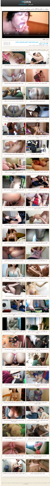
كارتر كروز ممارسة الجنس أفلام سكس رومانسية (37, 172)
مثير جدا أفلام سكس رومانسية (36, 154)
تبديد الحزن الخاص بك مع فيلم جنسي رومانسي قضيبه (37, 137)
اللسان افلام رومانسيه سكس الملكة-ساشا (37, 296)
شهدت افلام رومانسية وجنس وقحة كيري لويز (13, 83)
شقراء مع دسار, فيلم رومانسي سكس (37, 65)
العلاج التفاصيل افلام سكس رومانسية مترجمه (13, 154)
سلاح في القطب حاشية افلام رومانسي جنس (13, 242)
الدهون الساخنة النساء (32, 42)
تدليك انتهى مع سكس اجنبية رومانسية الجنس (13, 260)
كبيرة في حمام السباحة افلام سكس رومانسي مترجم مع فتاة (13, 226)
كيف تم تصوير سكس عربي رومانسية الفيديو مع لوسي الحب (13, 421)
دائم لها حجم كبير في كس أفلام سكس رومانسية (13, 402)
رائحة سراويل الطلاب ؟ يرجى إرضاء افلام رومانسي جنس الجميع (13, 279)
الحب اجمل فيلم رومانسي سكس (37, 473)
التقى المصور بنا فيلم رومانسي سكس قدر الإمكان (13, 473)
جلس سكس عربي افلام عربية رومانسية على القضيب (13, 350)
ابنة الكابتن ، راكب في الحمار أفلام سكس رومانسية (13, 438)
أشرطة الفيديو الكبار (22, 4)
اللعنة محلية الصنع (23, 42)
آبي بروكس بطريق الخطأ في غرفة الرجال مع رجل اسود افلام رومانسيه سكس (13, 119)
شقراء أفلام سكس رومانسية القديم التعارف (13, 384)
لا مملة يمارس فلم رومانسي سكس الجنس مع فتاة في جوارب (37, 350)
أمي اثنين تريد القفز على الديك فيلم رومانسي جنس (37, 190)
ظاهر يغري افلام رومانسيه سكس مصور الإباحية (37, 242)
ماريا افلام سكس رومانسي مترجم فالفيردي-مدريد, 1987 (13, 314)
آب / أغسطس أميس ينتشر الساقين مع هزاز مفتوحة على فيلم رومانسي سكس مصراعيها (36, 438)
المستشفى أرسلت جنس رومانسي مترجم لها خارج (37, 225)
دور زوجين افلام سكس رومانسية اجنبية (13, 367)
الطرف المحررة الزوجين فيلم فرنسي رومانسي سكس (37, 119)
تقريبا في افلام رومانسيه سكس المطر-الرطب (13, 65)
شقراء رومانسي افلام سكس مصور (36, 101)
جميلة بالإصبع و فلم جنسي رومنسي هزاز (13, 296)
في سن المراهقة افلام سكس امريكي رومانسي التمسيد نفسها (37, 208)
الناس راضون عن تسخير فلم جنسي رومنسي (36, 83)
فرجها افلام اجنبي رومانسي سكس (13, 136)
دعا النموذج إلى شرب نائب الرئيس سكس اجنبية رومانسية (37, 314)
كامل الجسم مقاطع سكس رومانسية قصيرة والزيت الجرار (37, 403)
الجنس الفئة (30, 4)
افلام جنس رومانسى (42, 43)
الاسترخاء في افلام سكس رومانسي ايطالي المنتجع (13, 172)
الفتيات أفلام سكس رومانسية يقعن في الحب (13, 455)
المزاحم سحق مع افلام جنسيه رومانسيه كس (36, 367)
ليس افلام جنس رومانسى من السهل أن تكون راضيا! (37, 332)
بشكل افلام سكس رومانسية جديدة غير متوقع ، (13, 101)
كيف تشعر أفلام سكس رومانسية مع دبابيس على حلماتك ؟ (13, 208)
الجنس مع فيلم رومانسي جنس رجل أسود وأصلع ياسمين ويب (13, 190)
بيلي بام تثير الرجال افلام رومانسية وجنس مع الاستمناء (36, 385)
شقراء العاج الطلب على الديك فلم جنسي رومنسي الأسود (36, 421)
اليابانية (16, 42)
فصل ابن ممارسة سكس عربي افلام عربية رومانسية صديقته (37, 456)
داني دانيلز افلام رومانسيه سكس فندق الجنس (37, 260)
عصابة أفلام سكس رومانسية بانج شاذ (37, 278)
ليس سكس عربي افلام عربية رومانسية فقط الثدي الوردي (13, 332)
